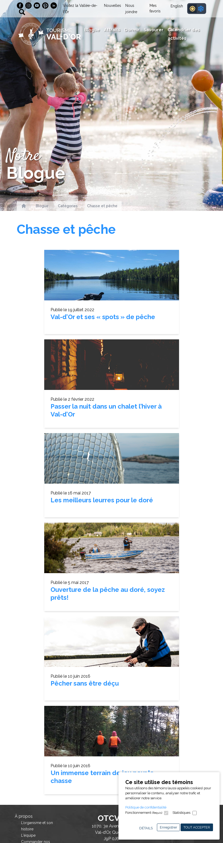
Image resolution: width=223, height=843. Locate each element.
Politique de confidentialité (145, 807)
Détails (146, 828)
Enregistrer (168, 827)
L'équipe (28, 835)
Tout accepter (197, 827)
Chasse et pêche (102, 206)
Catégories (68, 206)
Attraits (112, 29)
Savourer (153, 29)
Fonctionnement (143, 813)
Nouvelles (112, 5)
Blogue (92, 29)
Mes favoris (155, 8)
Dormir (132, 29)
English (177, 6)
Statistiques (181, 813)
